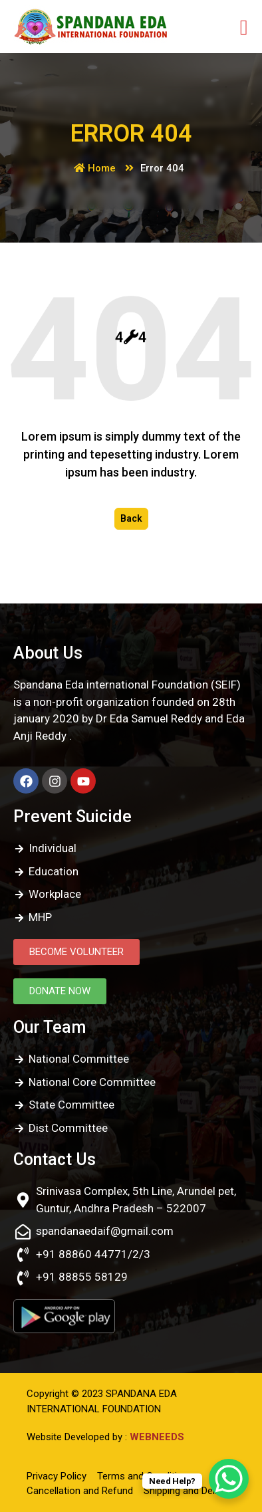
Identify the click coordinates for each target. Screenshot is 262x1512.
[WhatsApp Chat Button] (229, 1479)
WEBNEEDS (157, 1437)
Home (95, 168)
